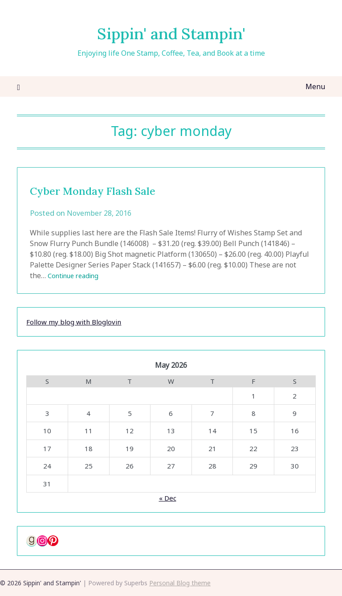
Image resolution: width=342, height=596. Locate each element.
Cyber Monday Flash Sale (110, 189)
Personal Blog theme (180, 583)
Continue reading (77, 275)
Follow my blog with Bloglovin (73, 321)
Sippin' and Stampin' (171, 31)
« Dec (167, 497)
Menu (315, 86)
